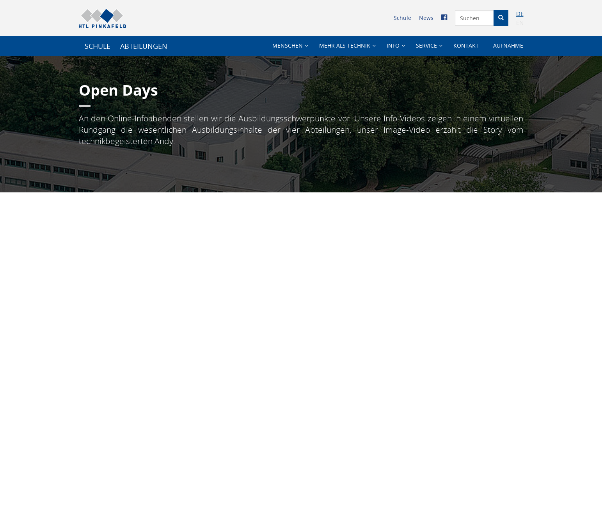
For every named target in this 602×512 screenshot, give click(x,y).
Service (426, 45)
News (426, 17)
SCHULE (97, 46)
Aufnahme (508, 45)
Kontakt (466, 45)
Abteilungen (143, 46)
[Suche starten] (501, 18)
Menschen (287, 45)
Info (393, 45)
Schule (402, 17)
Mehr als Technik (344, 45)
